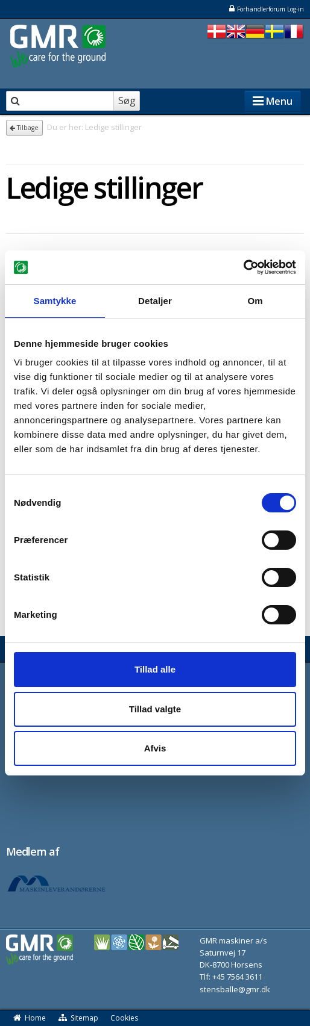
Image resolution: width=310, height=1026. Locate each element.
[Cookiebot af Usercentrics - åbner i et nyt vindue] (243, 267)
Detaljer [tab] (155, 301)
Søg (127, 100)
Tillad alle (155, 669)
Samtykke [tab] (55, 301)
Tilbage (24, 127)
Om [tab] (254, 301)
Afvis (155, 748)
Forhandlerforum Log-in (266, 8)
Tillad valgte (155, 709)
